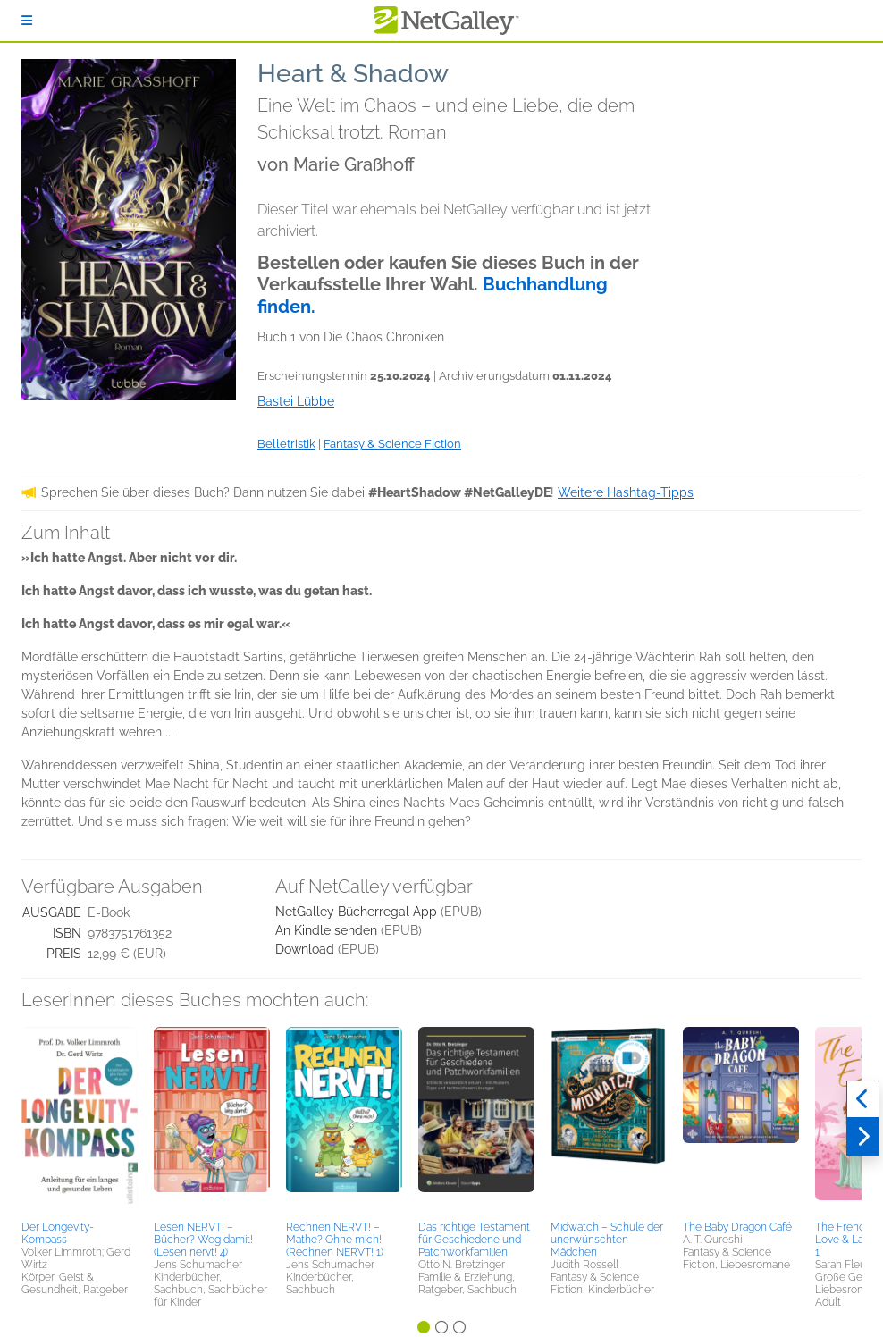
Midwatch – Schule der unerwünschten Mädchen (607, 1239)
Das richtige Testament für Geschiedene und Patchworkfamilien (474, 1239)
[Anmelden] (27, 20)
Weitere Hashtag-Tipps (626, 492)
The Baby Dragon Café (737, 1227)
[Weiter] (862, 1137)
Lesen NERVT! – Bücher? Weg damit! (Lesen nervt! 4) (203, 1239)
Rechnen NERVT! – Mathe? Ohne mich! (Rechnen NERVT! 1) (334, 1239)
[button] (79, 1121)
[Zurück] (862, 1099)
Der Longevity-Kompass (57, 1233)
